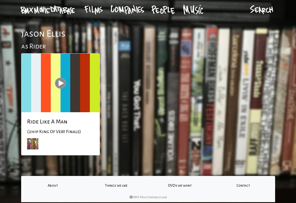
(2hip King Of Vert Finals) (54, 131)
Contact (243, 185)
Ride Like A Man (47, 121)
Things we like (116, 185)
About (53, 185)
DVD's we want (180, 185)
